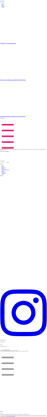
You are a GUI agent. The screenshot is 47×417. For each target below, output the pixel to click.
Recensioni (3, 171)
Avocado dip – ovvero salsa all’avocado (8, 43)
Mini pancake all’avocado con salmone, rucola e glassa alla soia (12, 116)
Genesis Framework (19, 414)
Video (2, 174)
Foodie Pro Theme (7, 414)
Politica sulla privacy (12, 416)
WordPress (27, 414)
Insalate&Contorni (4, 169)
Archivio (1, 346)
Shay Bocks (12, 414)
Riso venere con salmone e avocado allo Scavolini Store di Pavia (13, 79)
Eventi (2, 168)
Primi (2, 170)
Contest (3, 166)
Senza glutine (3, 173)
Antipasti (3, 165)
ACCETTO (8, 416)
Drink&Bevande (4, 167)
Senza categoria (4, 172)
